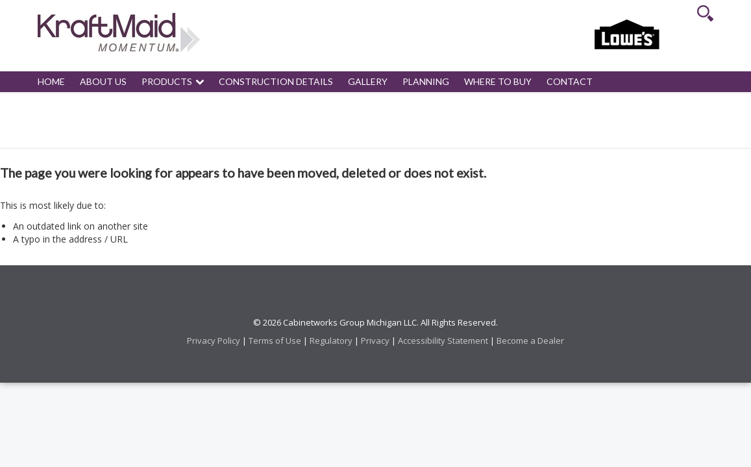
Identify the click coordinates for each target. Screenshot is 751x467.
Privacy (375, 340)
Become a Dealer (530, 340)
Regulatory (331, 340)
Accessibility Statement (443, 340)
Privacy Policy (213, 340)
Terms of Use (275, 340)
